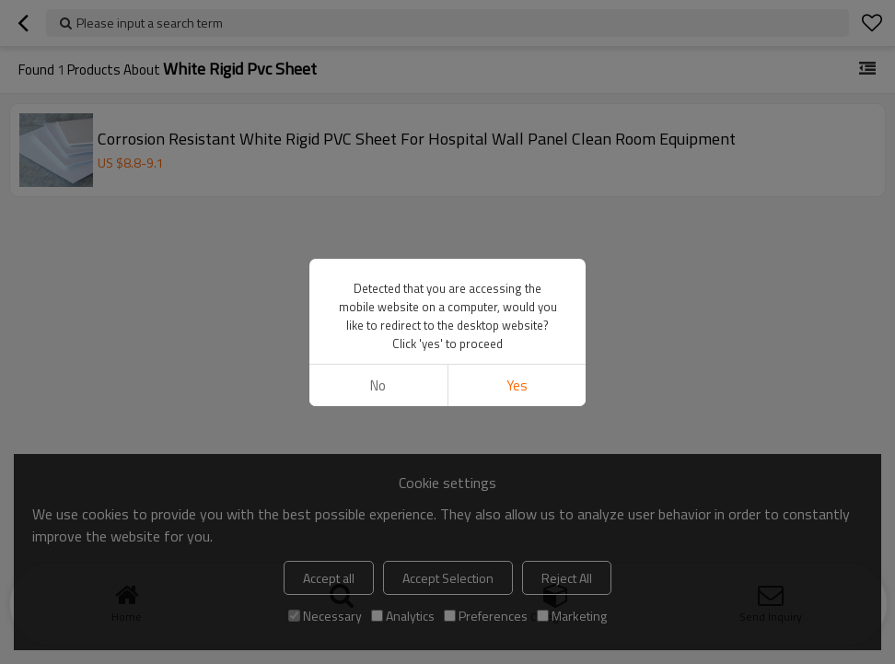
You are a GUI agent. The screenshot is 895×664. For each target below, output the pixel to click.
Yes (517, 385)
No (378, 385)
